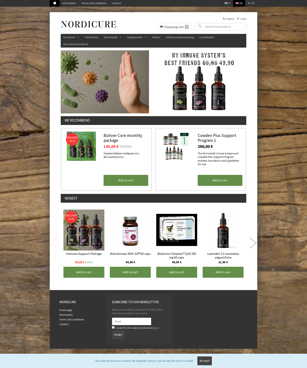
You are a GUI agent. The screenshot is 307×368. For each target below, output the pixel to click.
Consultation (207, 37)
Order (118, 334)
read (156, 327)
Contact (116, 3)
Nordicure (69, 37)
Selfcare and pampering (180, 37)
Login (243, 18)
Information (69, 3)
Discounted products (75, 44)
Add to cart (126, 180)
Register (230, 18)
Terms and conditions (94, 3)
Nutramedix (110, 37)
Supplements (135, 37)
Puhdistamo (91, 37)
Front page (65, 310)
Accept (205, 360)
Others (156, 37)
